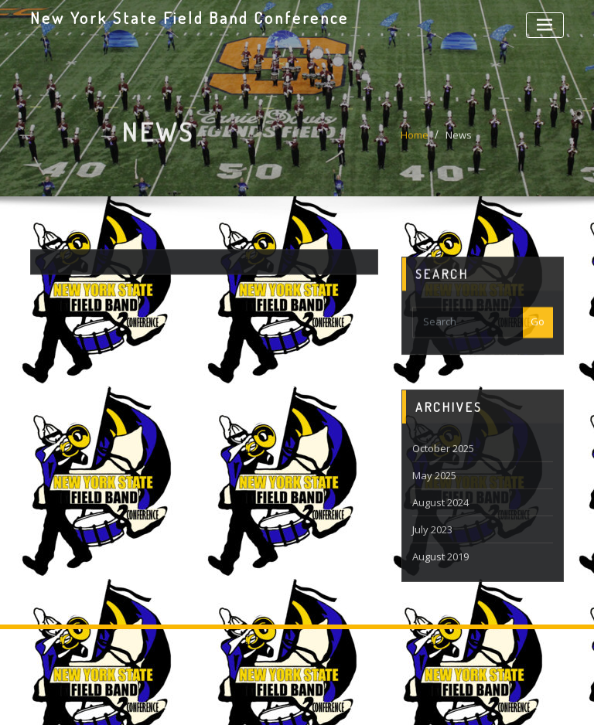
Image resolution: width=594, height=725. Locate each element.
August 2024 (440, 520)
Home (414, 138)
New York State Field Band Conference (189, 18)
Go (537, 331)
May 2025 (434, 493)
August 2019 (440, 574)
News (459, 138)
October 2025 (443, 466)
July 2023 (432, 547)
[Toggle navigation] (545, 25)
